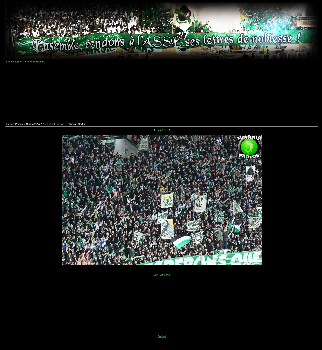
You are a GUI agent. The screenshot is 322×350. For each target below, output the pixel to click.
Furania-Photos (14, 124)
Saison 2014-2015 (36, 124)
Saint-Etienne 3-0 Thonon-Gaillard (67, 124)
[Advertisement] (162, 93)
